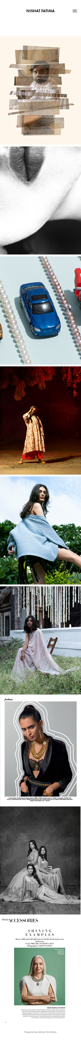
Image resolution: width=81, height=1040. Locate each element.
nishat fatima (40, 10)
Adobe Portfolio (47, 1032)
